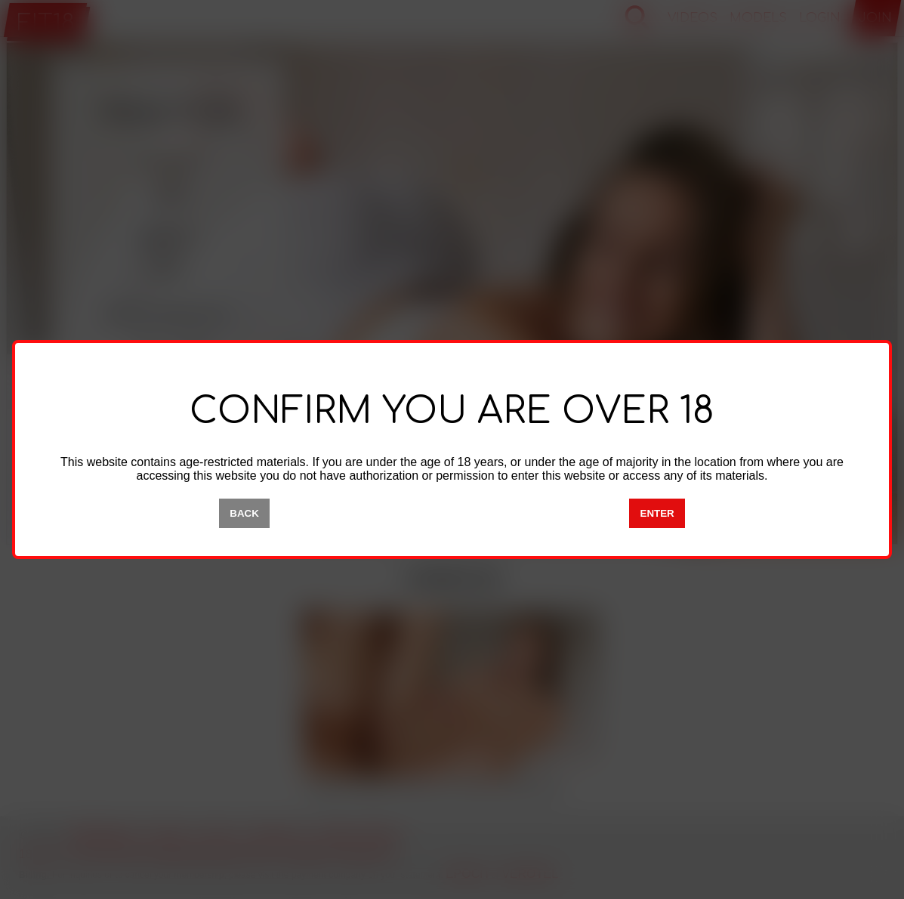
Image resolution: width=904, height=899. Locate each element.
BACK (244, 513)
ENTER (657, 513)
